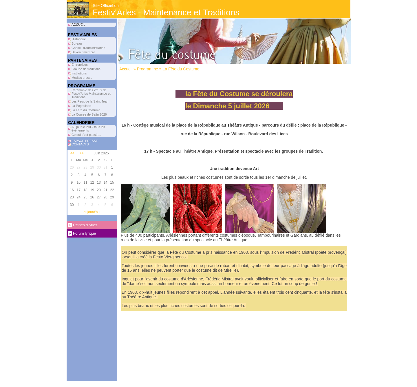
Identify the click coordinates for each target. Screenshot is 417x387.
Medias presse (82, 77)
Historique (79, 39)
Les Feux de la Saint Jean (90, 101)
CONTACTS (80, 144)
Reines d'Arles (85, 225)
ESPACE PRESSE (85, 141)
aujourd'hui (91, 212)
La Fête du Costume (86, 110)
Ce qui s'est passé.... (86, 134)
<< (72, 153)
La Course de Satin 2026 (89, 114)
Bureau (77, 43)
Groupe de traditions (86, 69)
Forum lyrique (84, 233)
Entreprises (80, 64)
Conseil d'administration (88, 48)
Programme (147, 69)
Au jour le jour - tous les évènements (88, 128)
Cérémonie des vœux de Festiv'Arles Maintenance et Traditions (91, 93)
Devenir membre (83, 52)
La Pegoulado (81, 105)
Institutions (79, 73)
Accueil (125, 69)
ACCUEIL (78, 24)
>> (82, 153)
